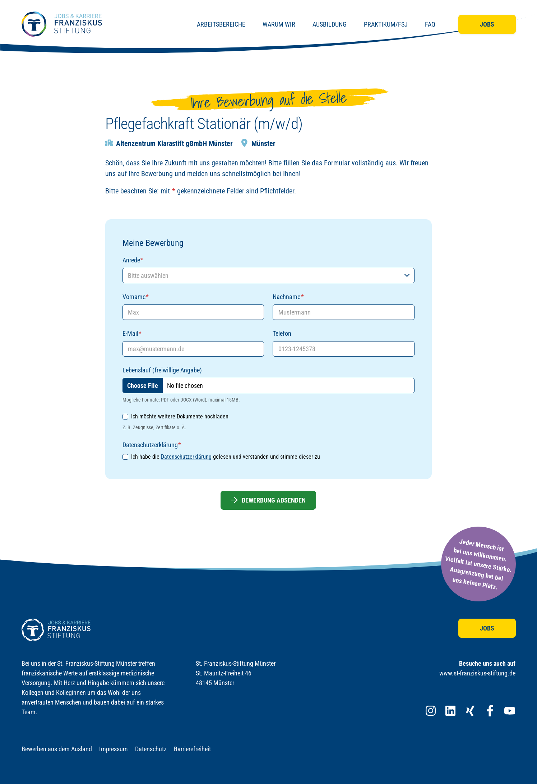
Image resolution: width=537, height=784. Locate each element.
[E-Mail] (193, 349)
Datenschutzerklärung (186, 456)
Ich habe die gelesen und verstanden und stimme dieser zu (225, 456)
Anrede (132, 260)
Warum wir (279, 24)
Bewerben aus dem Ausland (57, 749)
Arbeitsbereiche (221, 24)
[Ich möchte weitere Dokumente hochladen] (125, 416)
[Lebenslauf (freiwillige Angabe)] (268, 385)
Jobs (487, 24)
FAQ (430, 24)
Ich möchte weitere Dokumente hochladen (179, 416)
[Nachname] (344, 312)
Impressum (113, 749)
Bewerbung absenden (268, 500)
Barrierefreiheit (192, 749)
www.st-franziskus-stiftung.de (477, 673)
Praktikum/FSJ (386, 24)
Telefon (282, 333)
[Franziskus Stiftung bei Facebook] (490, 711)
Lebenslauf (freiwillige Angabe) (162, 370)
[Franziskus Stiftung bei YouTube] (509, 711)
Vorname (135, 297)
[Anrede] (268, 275)
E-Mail (132, 333)
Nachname (288, 297)
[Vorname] (193, 312)
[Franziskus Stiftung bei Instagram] (430, 711)
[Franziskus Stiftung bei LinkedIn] (450, 711)
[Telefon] (344, 349)
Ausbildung (330, 24)
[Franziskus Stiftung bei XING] (470, 711)
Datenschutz (151, 749)
